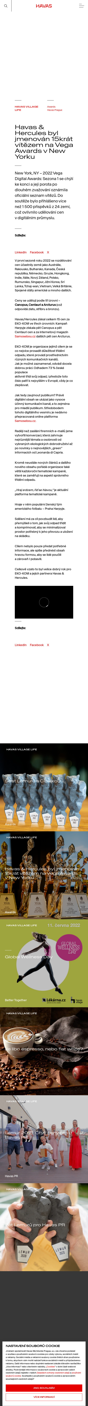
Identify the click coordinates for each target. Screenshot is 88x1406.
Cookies (51, 1366)
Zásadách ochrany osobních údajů (53, 1372)
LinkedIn (21, 252)
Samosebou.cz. (25, 421)
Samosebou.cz (25, 336)
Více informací (44, 1397)
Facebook (37, 252)
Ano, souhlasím (44, 1388)
